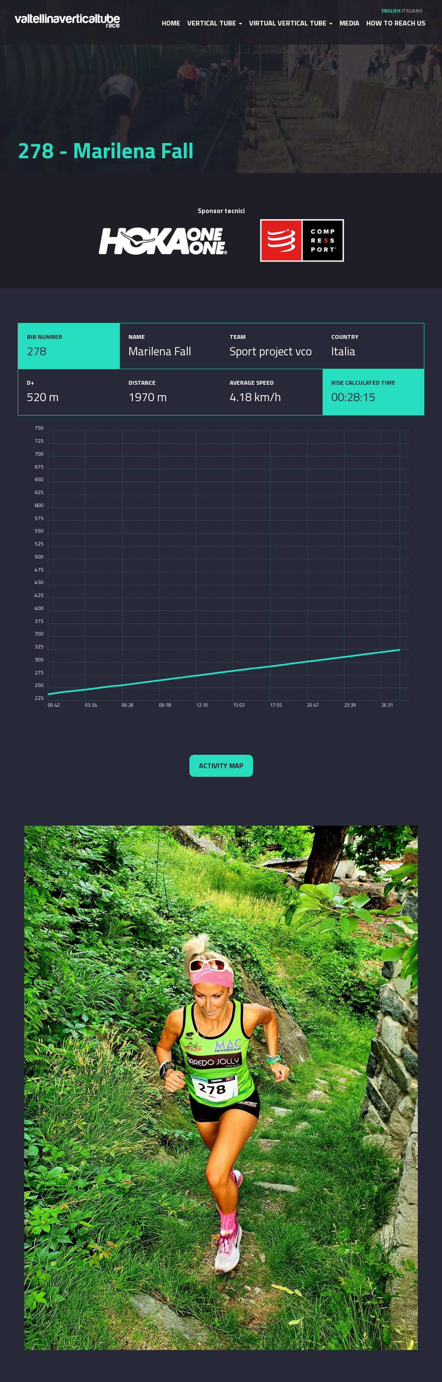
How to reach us (396, 23)
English (390, 10)
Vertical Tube (214, 23)
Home (171, 23)
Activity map (221, 765)
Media (349, 23)
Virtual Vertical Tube (291, 23)
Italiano (412, 10)
